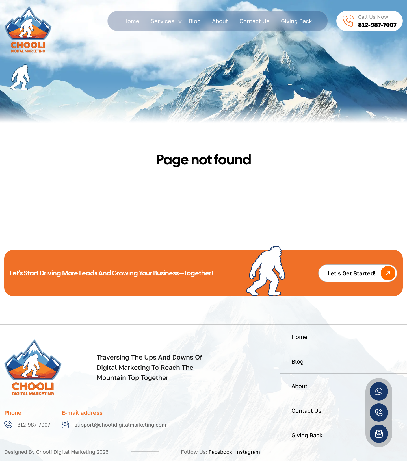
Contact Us (254, 21)
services (166, 21)
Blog (195, 21)
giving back (296, 21)
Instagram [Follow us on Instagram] (247, 452)
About (220, 21)
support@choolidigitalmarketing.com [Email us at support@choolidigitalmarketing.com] (114, 424)
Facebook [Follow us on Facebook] (220, 452)
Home (131, 21)
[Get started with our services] (357, 273)
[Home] (33, 366)
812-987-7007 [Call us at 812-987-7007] (27, 424)
